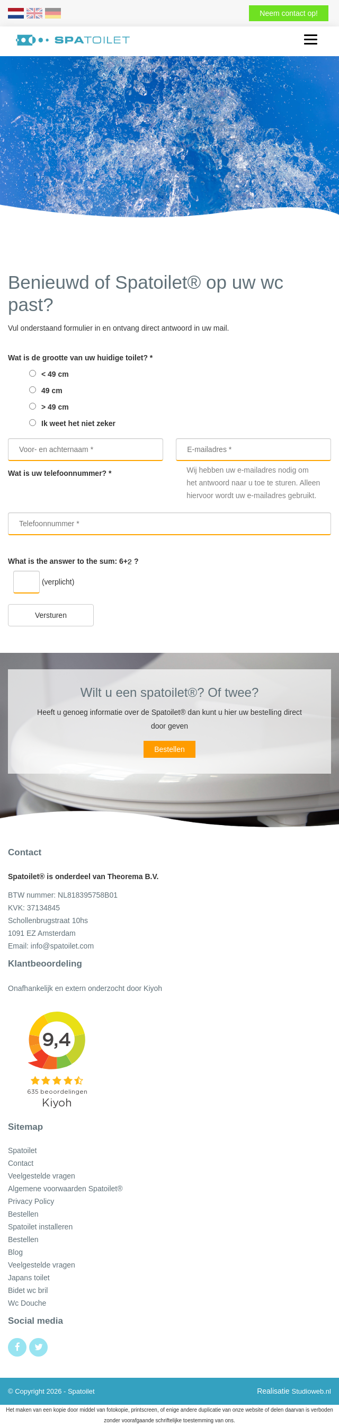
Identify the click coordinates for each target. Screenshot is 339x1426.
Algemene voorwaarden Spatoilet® (65, 1188)
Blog (15, 1252)
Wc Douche (27, 1303)
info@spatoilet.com (62, 946)
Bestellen (169, 749)
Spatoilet (22, 1150)
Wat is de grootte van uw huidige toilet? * (80, 357)
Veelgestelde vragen (41, 1176)
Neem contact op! (289, 13)
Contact (20, 1163)
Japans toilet (29, 1277)
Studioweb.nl (311, 1391)
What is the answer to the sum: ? (73, 561)
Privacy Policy (31, 1201)
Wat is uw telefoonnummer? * (60, 473)
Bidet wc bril (28, 1290)
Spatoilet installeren (40, 1227)
